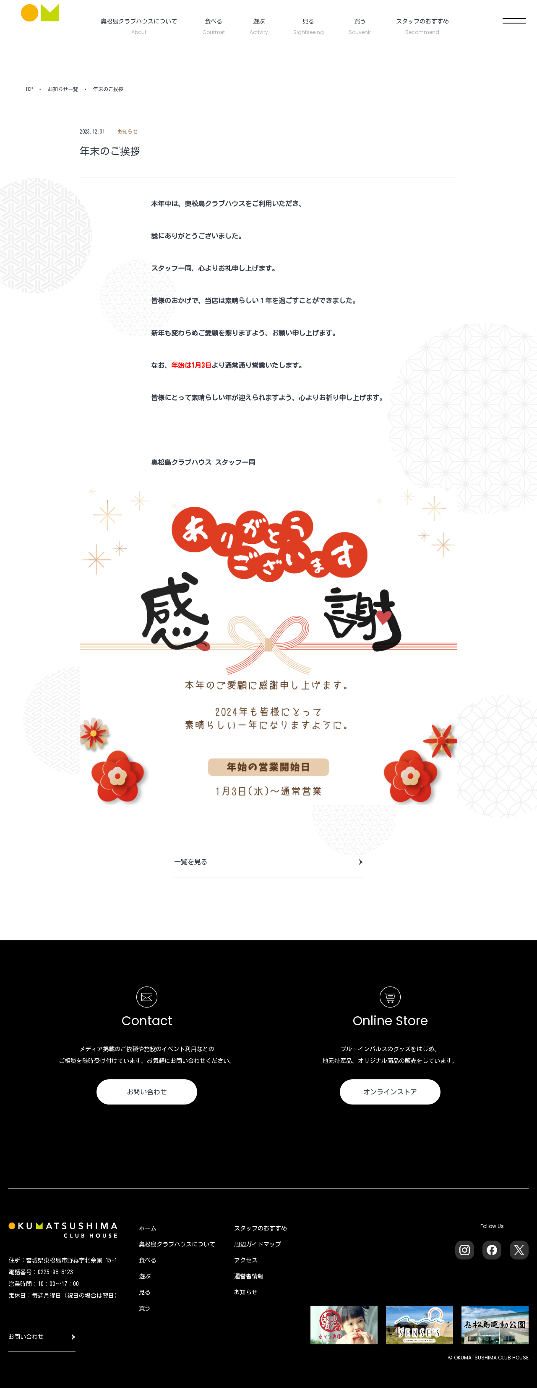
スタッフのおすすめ (260, 1228)
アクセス (246, 1260)
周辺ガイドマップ (257, 1244)
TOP (29, 89)
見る (145, 1292)
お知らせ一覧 (63, 89)
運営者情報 (248, 1276)
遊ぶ (145, 1276)
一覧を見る (268, 861)
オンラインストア (390, 1092)
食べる (147, 1260)
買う (145, 1308)
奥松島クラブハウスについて (177, 1244)
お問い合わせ (147, 1092)
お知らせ (246, 1292)
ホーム (147, 1228)
